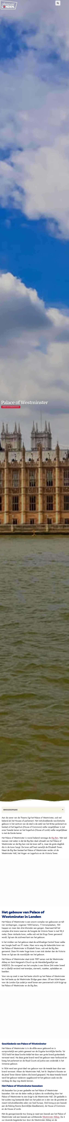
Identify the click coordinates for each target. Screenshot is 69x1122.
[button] (57, 3)
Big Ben (54, 837)
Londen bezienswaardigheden (10, 407)
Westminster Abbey (50, 1116)
